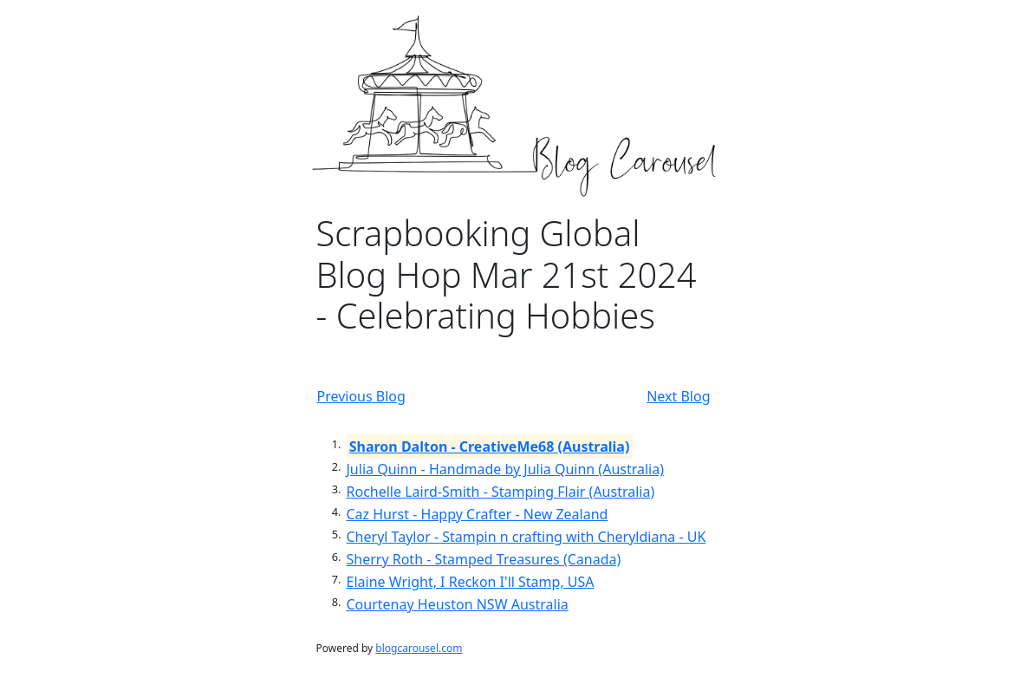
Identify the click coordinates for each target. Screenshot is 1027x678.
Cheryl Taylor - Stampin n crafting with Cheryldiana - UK (526, 536)
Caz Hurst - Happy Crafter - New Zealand (477, 514)
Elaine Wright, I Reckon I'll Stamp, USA (471, 581)
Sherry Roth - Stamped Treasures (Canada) (484, 559)
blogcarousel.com (418, 648)
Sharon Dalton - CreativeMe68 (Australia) (489, 446)
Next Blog (678, 396)
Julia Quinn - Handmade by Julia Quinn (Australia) (506, 469)
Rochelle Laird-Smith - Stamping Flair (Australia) (501, 491)
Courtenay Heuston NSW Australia (458, 604)
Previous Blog (361, 396)
